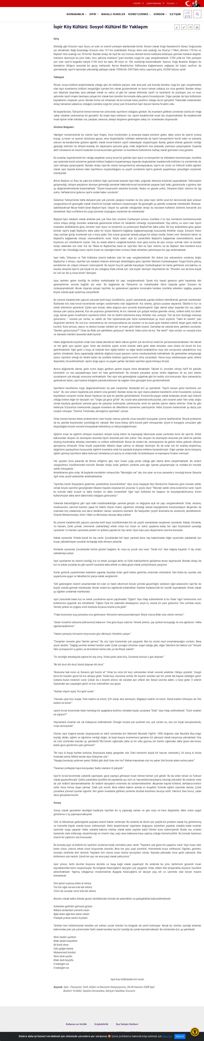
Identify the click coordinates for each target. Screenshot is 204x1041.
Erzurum (171, 3)
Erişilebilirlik (101, 1024)
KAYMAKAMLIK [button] (75, 14)
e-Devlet (137, 3)
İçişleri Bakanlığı (154, 3)
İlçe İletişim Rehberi (127, 1024)
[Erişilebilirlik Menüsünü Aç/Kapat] (194, 1031)
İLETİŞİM (175, 14)
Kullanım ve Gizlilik (76, 1024)
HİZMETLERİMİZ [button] (138, 14)
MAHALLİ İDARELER (113, 14)
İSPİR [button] (92, 14)
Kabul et (180, 1036)
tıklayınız (167, 1036)
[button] (190, 27)
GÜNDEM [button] (159, 14)
